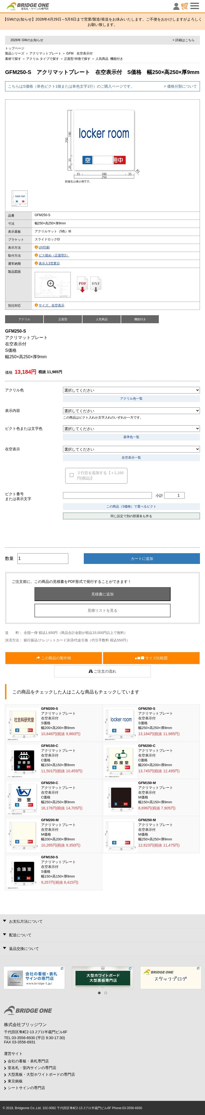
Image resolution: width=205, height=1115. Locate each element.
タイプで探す (49, 59)
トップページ (14, 48)
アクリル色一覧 (131, 398)
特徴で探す (82, 59)
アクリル (32, 59)
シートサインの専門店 (26, 1088)
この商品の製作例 (53, 658)
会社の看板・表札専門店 (28, 1061)
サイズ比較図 (151, 658)
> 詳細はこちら (183, 40)
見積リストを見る (102, 610)
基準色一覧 (131, 437)
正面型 (69, 59)
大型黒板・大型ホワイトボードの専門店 (41, 1074)
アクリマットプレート (45, 53)
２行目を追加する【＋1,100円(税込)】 (100, 475)
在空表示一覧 (131, 457)
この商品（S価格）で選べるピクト (131, 506)
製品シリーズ (14, 53)
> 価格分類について (180, 86)
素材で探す (13, 59)
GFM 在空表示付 (79, 53)
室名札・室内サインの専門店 (32, 1068)
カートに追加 (142, 558)
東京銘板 (15, 1081)
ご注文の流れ (102, 671)
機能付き (116, 59)
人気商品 (102, 59)
